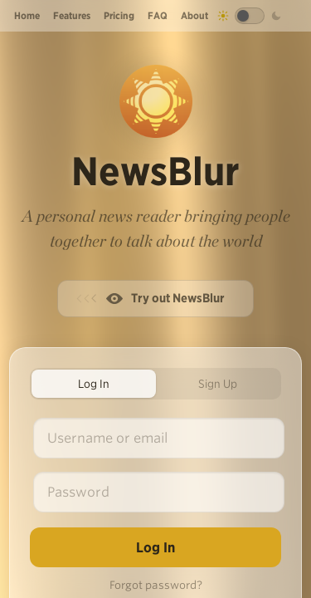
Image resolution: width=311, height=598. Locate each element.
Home (27, 15)
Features (71, 15)
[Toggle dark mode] (250, 15)
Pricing (119, 15)
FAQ (158, 15)
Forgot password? (155, 585)
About (194, 15)
